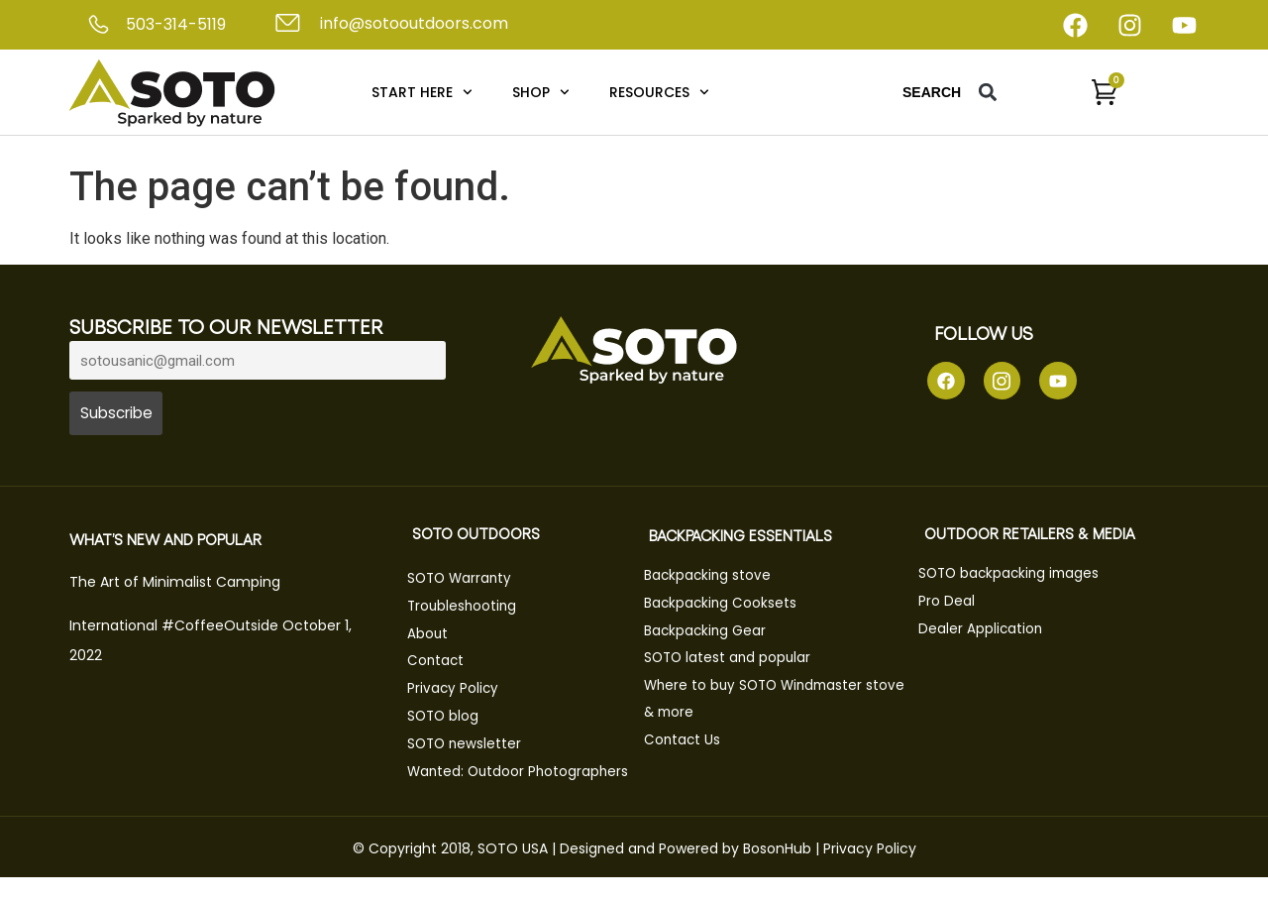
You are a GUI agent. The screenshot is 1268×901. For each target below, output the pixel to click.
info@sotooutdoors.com (414, 23)
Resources (659, 92)
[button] (988, 92)
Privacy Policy (459, 690)
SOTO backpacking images (1019, 578)
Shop (541, 92)
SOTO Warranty (467, 583)
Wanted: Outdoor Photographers (473, 782)
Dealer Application (988, 631)
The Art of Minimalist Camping (174, 587)
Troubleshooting (469, 609)
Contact (442, 663)
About (434, 636)
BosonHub (777, 871)
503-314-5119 (176, 24)
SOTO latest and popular (735, 660)
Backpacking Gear (712, 633)
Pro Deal (953, 605)
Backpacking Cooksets (727, 607)
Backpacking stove (715, 580)
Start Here (422, 92)
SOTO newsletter (472, 743)
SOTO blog (450, 717)
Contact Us (689, 738)
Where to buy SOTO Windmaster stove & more (764, 699)
